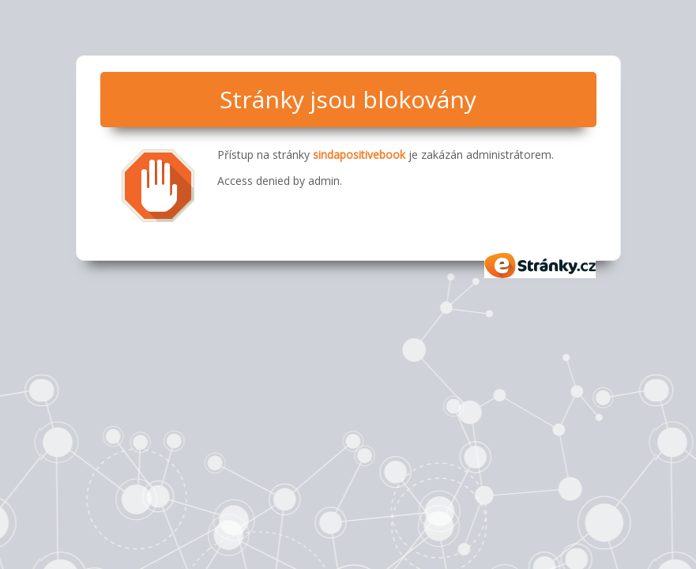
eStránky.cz (540, 265)
